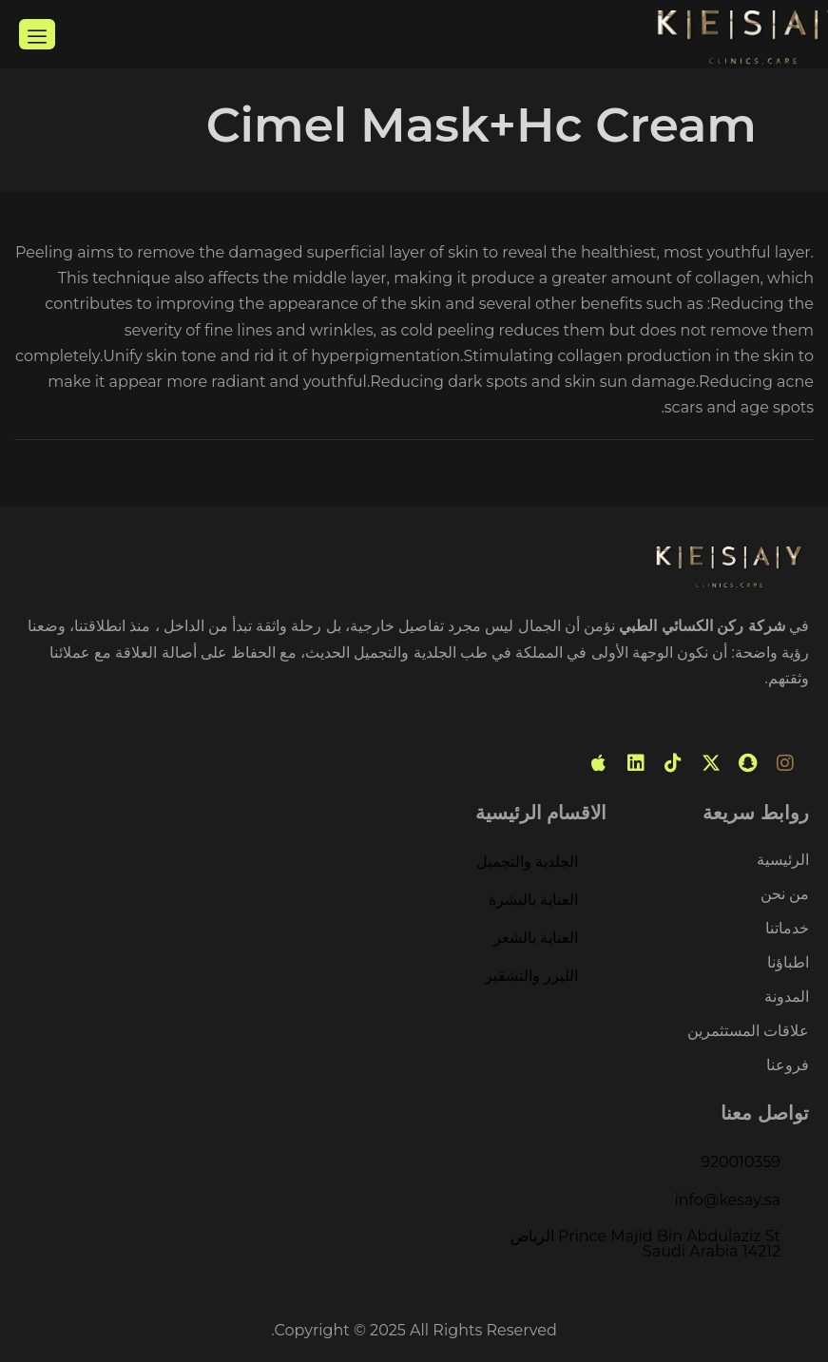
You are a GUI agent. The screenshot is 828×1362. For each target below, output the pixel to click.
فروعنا (787, 1065)
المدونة (786, 997)
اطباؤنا (788, 963)
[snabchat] (748, 763)
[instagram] (785, 763)
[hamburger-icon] (37, 34)
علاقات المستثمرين (748, 1032)
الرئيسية (783, 861)
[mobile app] (598, 763)
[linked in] (635, 763)
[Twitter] (711, 763)
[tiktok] (673, 763)
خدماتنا (787, 929)
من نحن (785, 895)
